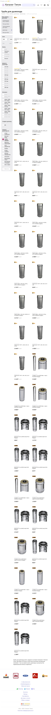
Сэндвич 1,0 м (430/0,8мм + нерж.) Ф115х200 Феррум (39, 376)
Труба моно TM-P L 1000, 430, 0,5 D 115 (39, 70)
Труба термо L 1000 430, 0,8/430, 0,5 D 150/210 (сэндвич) (21, 70)
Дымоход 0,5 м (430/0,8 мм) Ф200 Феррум (21, 621)
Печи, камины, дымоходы (12, 13)
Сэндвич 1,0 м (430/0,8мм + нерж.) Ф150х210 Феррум (21, 498)
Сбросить (6, 169)
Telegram (27, 688)
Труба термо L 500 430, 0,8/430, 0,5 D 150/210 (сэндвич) (39, 162)
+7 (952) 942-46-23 (25, 682)
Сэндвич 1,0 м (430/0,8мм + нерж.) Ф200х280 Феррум (39, 407)
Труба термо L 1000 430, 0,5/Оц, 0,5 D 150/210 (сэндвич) (39, 254)
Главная (3, 13)
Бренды (25, 694)
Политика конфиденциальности (25, 710)
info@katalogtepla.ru (25, 684)
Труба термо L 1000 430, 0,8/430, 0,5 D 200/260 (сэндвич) (39, 101)
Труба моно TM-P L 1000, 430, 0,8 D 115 (21, 39)
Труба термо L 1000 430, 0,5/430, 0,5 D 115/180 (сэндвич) (39, 223)
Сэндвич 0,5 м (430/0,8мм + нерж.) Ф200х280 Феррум (21, 407)
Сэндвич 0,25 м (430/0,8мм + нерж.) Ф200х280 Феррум (38, 621)
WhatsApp (20, 688)
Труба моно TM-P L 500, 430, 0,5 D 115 (39, 284)
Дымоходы (22, 13)
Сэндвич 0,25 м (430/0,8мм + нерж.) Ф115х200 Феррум (38, 498)
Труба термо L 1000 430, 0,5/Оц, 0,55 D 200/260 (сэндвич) (39, 315)
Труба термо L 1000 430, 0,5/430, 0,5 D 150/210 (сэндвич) (21, 131)
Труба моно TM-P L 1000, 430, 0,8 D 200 (21, 345)
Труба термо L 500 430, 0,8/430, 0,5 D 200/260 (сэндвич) (21, 315)
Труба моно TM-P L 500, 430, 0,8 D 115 (21, 192)
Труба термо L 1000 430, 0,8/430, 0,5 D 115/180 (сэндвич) (39, 39)
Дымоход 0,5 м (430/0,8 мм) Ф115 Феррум (39, 560)
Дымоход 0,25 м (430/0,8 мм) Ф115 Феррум (21, 437)
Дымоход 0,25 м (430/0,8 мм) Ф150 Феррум (39, 468)
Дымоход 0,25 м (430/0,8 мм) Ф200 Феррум (39, 529)
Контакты (25, 692)
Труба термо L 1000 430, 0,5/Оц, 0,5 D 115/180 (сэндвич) (21, 101)
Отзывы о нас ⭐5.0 (5, 1)
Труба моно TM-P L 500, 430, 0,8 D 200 (39, 345)
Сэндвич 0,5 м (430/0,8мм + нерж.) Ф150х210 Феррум (21, 590)
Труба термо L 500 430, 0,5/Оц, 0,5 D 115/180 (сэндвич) (39, 131)
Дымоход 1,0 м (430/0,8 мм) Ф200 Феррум (21, 529)
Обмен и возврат (25, 700)
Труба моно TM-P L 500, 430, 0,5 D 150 (39, 192)
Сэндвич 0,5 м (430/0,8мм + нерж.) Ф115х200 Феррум (39, 590)
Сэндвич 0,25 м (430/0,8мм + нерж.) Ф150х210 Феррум (20, 560)
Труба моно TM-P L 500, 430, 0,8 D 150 (21, 376)
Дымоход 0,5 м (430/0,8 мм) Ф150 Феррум (21, 651)
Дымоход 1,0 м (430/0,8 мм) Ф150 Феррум (21, 468)
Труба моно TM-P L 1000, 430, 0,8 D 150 (21, 162)
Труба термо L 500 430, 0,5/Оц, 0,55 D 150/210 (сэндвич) (21, 284)
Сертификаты (25, 696)
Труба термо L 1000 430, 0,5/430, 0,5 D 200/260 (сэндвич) (21, 254)
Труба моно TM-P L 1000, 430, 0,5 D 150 (21, 223)
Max (33, 688)
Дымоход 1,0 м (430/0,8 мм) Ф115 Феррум (39, 437)
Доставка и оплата (25, 698)
